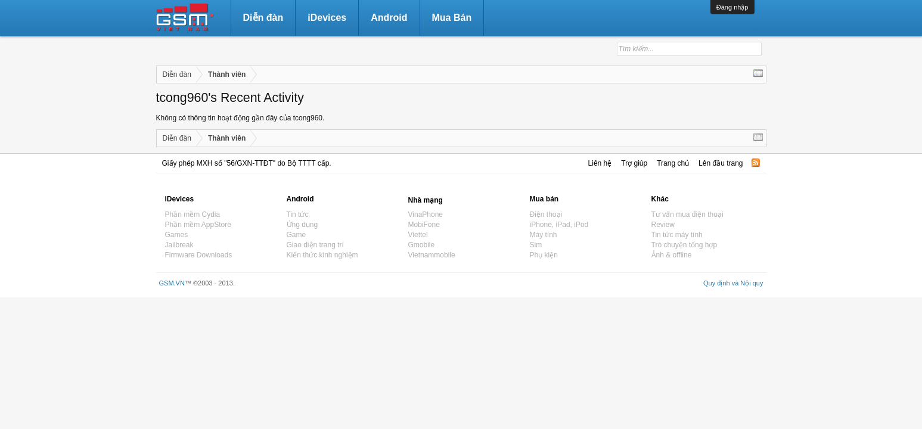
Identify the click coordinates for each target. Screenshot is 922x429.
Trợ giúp (634, 163)
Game (296, 235)
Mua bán (544, 199)
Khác (660, 199)
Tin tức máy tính (677, 235)
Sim (536, 245)
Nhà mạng (425, 200)
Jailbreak (179, 245)
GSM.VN (172, 283)
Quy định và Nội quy (733, 283)
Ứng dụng (302, 224)
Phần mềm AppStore (198, 224)
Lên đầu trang (721, 163)
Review (663, 224)
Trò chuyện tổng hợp (684, 245)
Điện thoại (546, 214)
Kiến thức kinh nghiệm (322, 255)
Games (176, 235)
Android (389, 18)
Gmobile (421, 245)
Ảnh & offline (671, 255)
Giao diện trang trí (315, 245)
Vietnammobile (431, 255)
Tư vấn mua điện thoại (687, 214)
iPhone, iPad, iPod (559, 224)
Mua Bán (452, 18)
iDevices (327, 18)
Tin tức (298, 214)
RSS (755, 162)
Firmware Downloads (198, 255)
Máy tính (543, 235)
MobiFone (424, 224)
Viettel (418, 235)
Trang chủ (673, 163)
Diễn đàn (263, 18)
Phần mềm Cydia (193, 214)
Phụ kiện (544, 255)
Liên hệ (600, 163)
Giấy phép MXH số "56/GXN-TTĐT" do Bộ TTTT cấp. (246, 163)
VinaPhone (425, 214)
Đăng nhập (732, 7)
